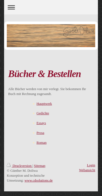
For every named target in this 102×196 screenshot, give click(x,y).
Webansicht (87, 170)
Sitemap (39, 166)
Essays (41, 123)
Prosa (40, 133)
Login (91, 165)
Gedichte (42, 113)
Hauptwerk (44, 104)
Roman (41, 143)
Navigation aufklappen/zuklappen (51, 7)
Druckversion (19, 166)
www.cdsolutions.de (38, 180)
